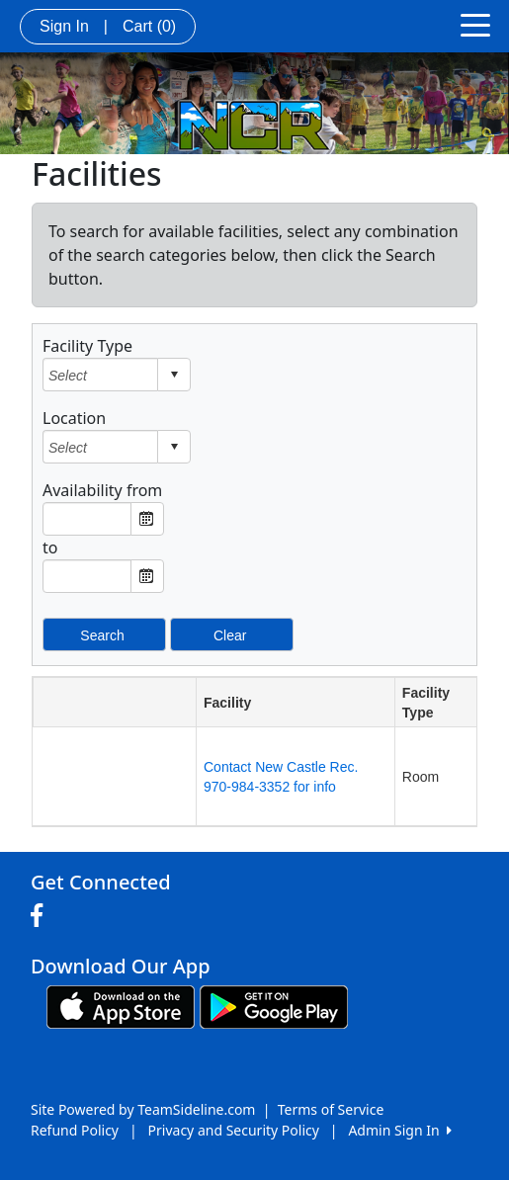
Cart (149, 26)
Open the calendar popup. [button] (147, 519)
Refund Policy (75, 1130)
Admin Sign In (399, 1130)
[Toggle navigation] (475, 24)
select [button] (174, 374)
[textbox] (86, 519)
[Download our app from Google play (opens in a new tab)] (274, 1005)
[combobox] (100, 375)
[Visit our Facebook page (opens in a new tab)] (41, 916)
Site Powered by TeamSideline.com (143, 1109)
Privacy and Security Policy (233, 1130)
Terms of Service (331, 1109)
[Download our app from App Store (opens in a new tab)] (120, 1005)
